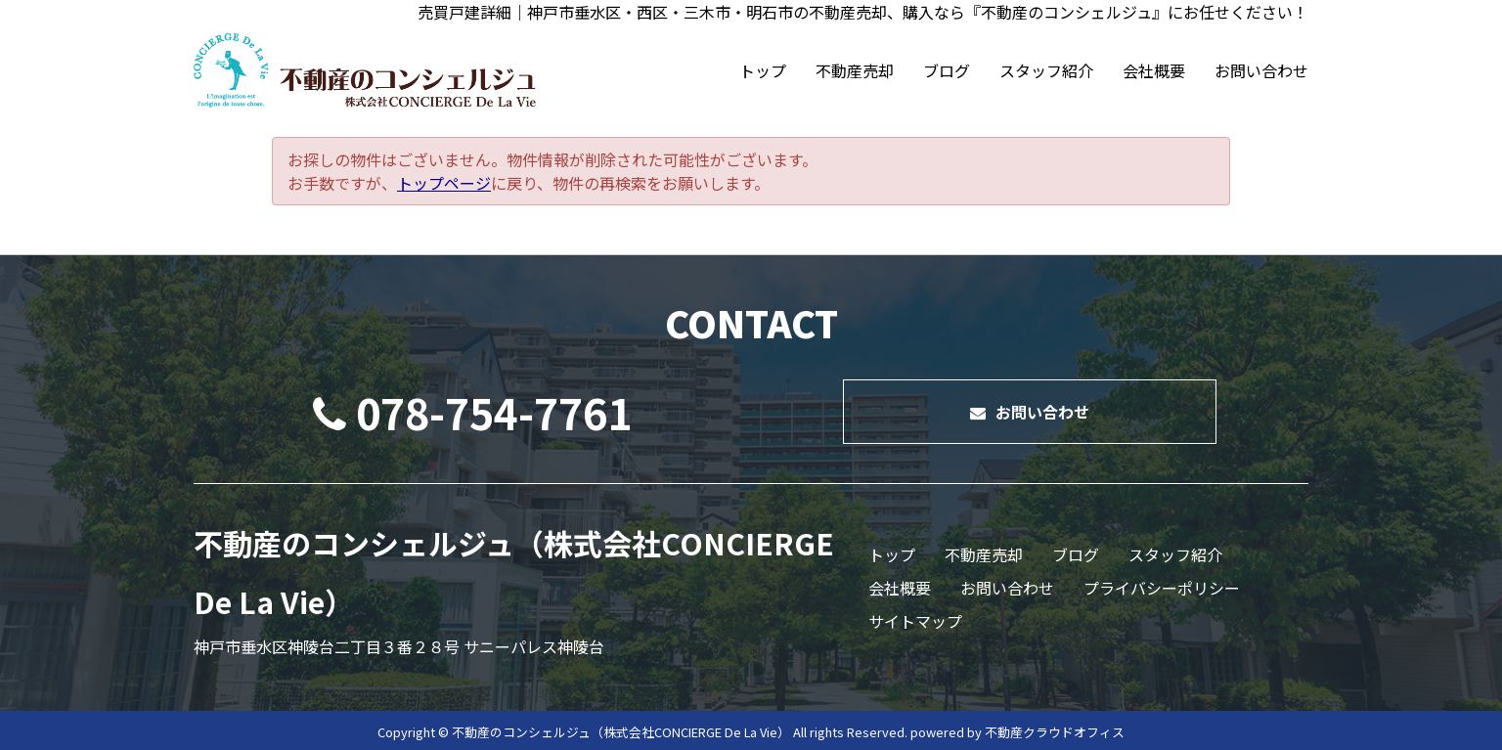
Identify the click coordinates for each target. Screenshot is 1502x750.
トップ (762, 70)
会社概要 (1154, 70)
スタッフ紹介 (1046, 70)
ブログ (946, 70)
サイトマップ (915, 621)
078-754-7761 (472, 411)
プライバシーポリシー (1161, 587)
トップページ (444, 183)
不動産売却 (855, 70)
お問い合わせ (1261, 70)
